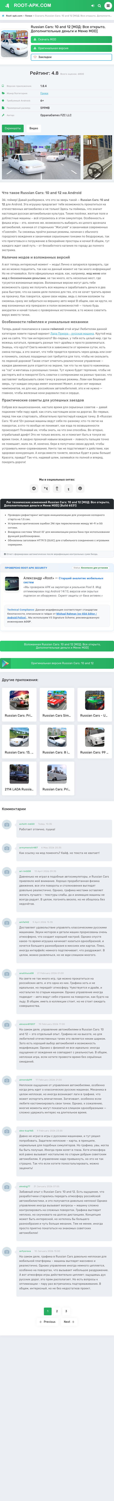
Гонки (44, 93)
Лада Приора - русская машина (72, 333)
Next (69, 1322)
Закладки (43, 57)
